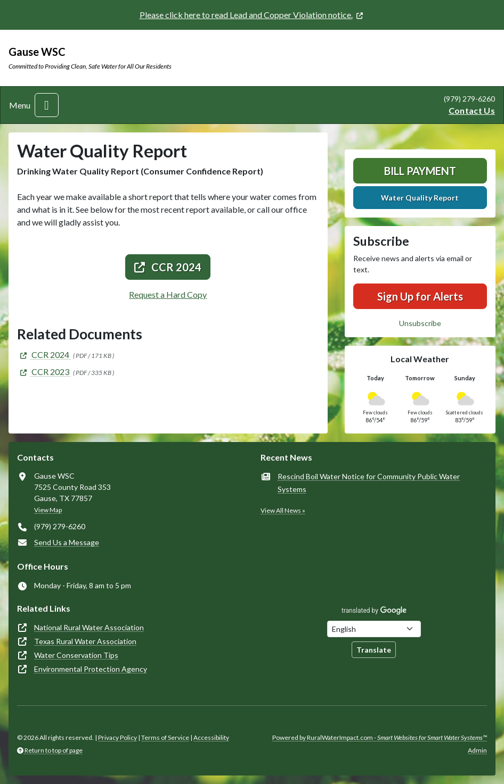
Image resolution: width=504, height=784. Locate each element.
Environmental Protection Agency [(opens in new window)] (90, 668)
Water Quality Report (420, 197)
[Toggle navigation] (47, 105)
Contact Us (472, 110)
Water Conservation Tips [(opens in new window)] (76, 655)
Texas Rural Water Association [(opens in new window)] (85, 641)
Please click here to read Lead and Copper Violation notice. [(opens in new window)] (246, 15)
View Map (48, 510)
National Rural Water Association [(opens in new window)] (89, 627)
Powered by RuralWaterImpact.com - (379, 737)
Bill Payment (420, 170)
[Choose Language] (374, 629)
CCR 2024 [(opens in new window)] (167, 267)
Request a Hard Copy (168, 294)
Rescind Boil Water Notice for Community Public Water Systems (369, 483)
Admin (477, 750)
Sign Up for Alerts (420, 296)
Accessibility (211, 737)
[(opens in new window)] (44, 354)
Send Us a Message (66, 542)
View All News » (283, 510)
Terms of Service (165, 737)
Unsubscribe (420, 323)
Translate (373, 649)
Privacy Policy (117, 737)
